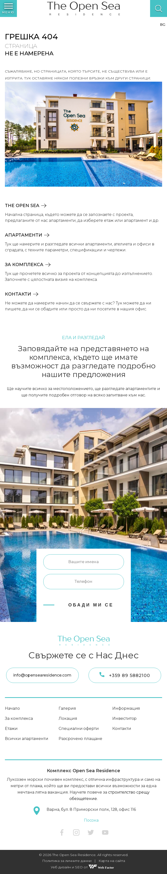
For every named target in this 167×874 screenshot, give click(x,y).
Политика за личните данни (66, 861)
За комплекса (28, 264)
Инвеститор (124, 718)
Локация (68, 718)
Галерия (67, 708)
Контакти (21, 294)
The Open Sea (25, 205)
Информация (126, 708)
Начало (12, 708)
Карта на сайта (112, 861)
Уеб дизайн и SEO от (83, 867)
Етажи (11, 728)
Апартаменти (27, 235)
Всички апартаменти (26, 738)
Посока (91, 820)
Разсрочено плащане (80, 738)
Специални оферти (79, 728)
